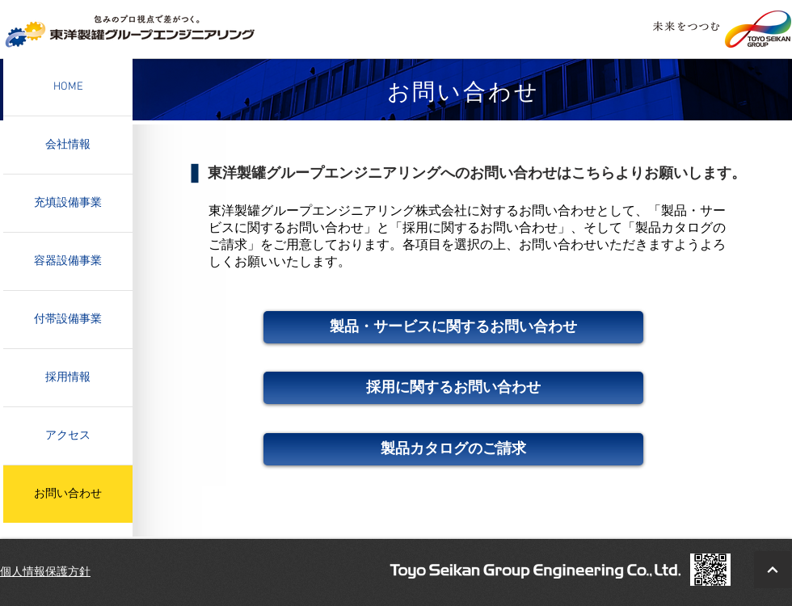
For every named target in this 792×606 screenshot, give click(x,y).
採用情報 (68, 378)
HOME (68, 87)
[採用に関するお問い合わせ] (453, 388)
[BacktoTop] (772, 569)
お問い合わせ (68, 494)
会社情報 (68, 145)
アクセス (68, 436)
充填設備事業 (68, 203)
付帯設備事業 (68, 319)
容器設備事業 (68, 261)
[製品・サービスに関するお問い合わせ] (453, 327)
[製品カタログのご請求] (453, 449)
